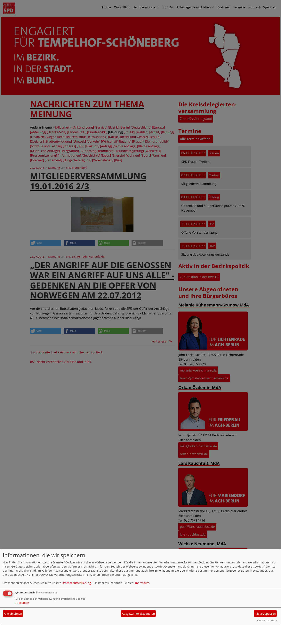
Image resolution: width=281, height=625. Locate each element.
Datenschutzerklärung (76, 583)
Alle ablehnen (13, 613)
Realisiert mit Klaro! (267, 620)
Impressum (141, 583)
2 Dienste (21, 603)
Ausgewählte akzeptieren (138, 613)
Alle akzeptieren (265, 613)
